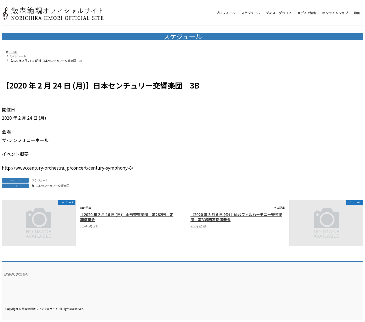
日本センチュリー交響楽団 (52, 185)
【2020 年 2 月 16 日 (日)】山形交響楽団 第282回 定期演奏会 (126, 217)
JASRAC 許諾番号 (16, 274)
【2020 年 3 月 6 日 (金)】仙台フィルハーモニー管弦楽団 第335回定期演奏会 (236, 217)
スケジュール (40, 180)
